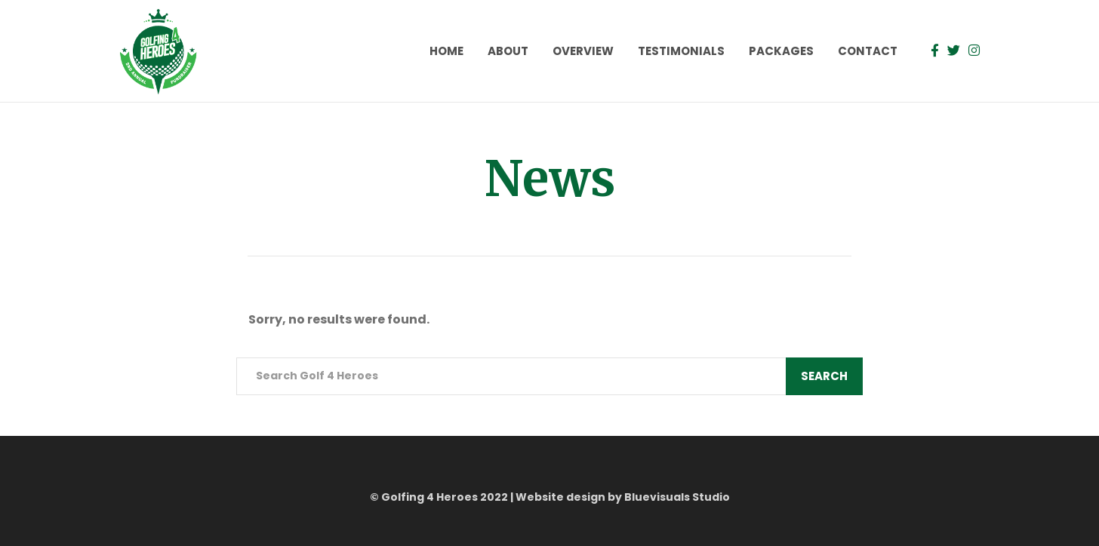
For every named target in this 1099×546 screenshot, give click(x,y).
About (508, 51)
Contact (867, 51)
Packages (781, 51)
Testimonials (681, 51)
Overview (583, 51)
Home (446, 51)
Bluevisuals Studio (677, 497)
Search (824, 376)
